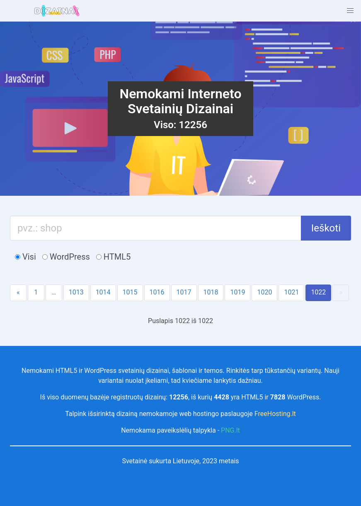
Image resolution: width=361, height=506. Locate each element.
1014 (103, 292)
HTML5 (113, 257)
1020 (264, 292)
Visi (25, 257)
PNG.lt (230, 430)
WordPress (66, 257)
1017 (184, 292)
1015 (130, 292)
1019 (237, 292)
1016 (157, 292)
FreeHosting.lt (275, 414)
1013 (76, 292)
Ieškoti (326, 228)
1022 (318, 292)
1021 (291, 292)
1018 (211, 292)
